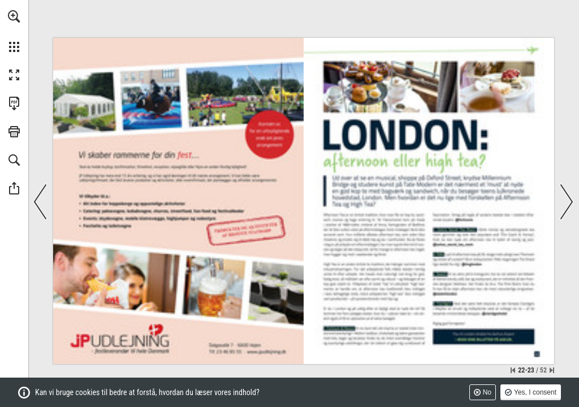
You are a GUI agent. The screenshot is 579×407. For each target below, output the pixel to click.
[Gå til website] (266, 351)
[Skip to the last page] (552, 370)
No (487, 392)
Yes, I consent (535, 392)
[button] (14, 16)
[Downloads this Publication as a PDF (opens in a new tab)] (14, 103)
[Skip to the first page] (513, 370)
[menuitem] (14, 31)
